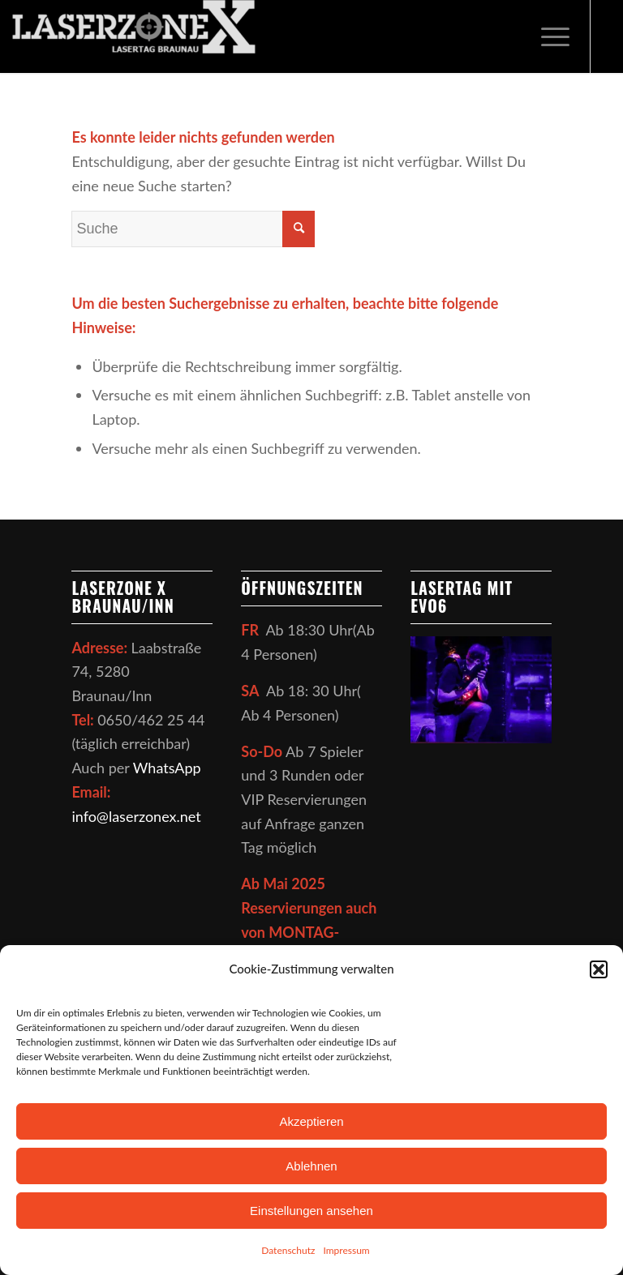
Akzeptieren (311, 1121)
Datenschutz (288, 1250)
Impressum (346, 1250)
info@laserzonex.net (135, 816)
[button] (599, 969)
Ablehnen (311, 1166)
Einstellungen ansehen (311, 1210)
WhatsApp (167, 768)
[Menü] (547, 36)
